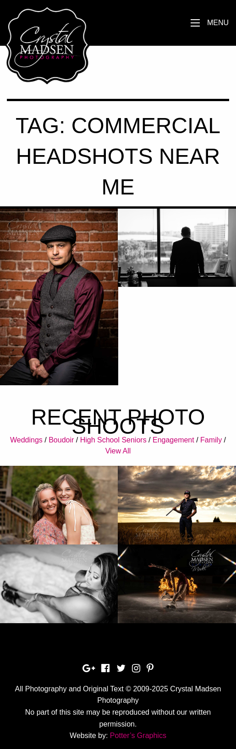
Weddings (26, 440)
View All (118, 451)
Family (211, 440)
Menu (218, 23)
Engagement (173, 440)
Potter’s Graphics (138, 735)
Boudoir (61, 440)
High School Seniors (113, 440)
